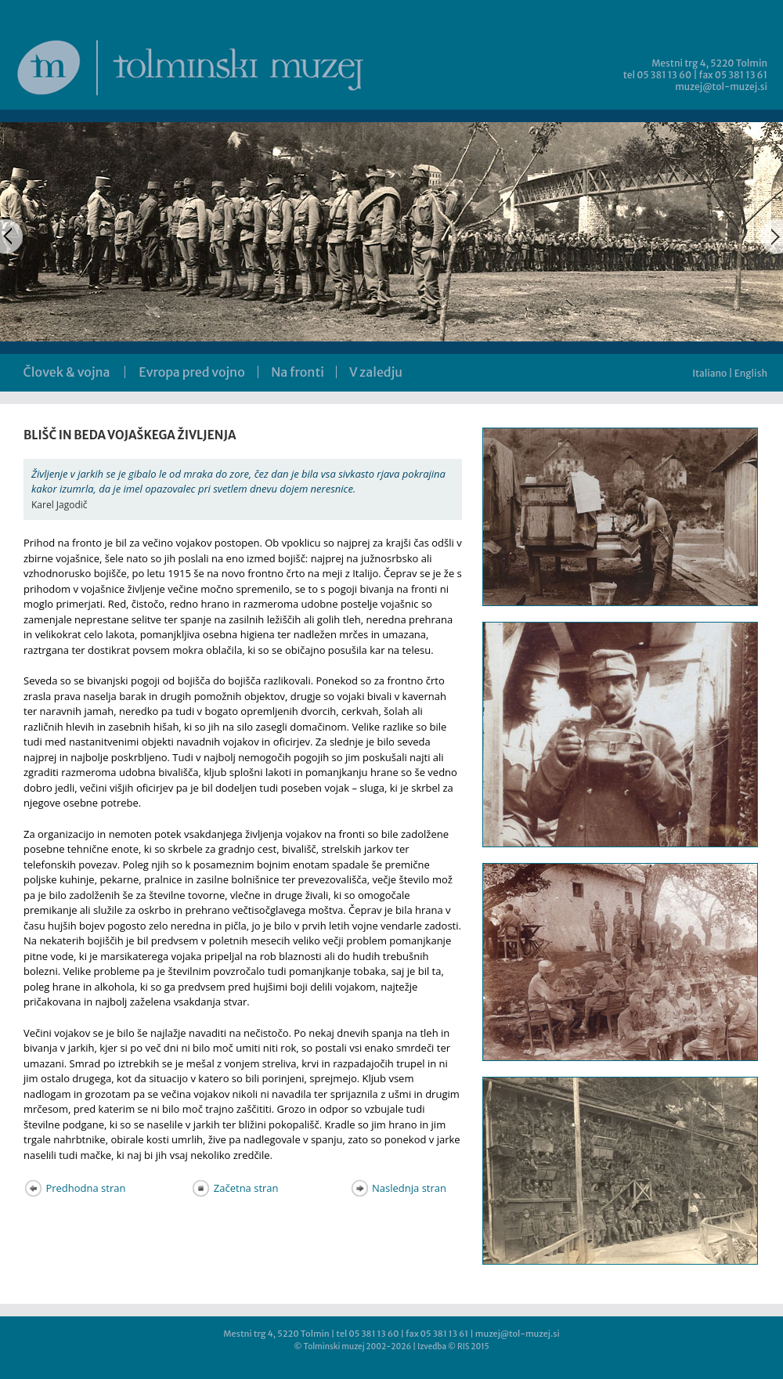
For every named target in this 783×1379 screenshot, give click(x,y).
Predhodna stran (74, 1188)
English (750, 373)
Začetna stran (234, 1188)
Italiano (709, 373)
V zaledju (375, 372)
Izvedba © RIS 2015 (453, 1346)
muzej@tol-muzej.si (721, 86)
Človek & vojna (66, 372)
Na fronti (297, 372)
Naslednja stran (398, 1188)
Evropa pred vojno (192, 372)
